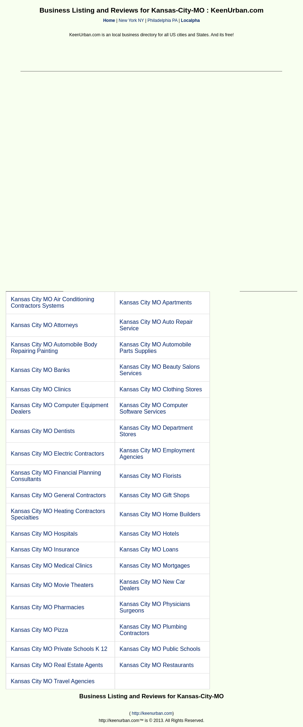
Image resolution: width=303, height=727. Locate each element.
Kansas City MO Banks (40, 370)
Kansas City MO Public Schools (160, 649)
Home (109, 20)
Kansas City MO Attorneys (44, 325)
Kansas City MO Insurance (45, 549)
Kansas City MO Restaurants (157, 665)
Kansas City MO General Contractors (58, 495)
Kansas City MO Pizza (39, 630)
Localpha (190, 20)
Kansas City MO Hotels (149, 534)
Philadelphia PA (162, 20)
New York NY (131, 20)
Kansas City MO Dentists (43, 431)
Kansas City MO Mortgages (155, 566)
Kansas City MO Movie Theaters (52, 585)
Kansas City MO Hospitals (44, 534)
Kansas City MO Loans (149, 549)
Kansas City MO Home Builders (160, 514)
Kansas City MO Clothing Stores (161, 389)
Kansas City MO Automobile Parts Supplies (155, 347)
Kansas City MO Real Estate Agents (57, 665)
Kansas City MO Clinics (41, 389)
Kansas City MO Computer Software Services (154, 408)
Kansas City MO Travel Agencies (53, 681)
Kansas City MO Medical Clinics (51, 566)
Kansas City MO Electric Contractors (57, 454)
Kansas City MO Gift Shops (155, 495)
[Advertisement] (151, 55)
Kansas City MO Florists (151, 476)
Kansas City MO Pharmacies (47, 607)
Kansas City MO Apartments (156, 302)
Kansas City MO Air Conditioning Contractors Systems (52, 302)
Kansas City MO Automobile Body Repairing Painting (54, 347)
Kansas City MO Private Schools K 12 (59, 649)
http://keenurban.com (152, 713)
